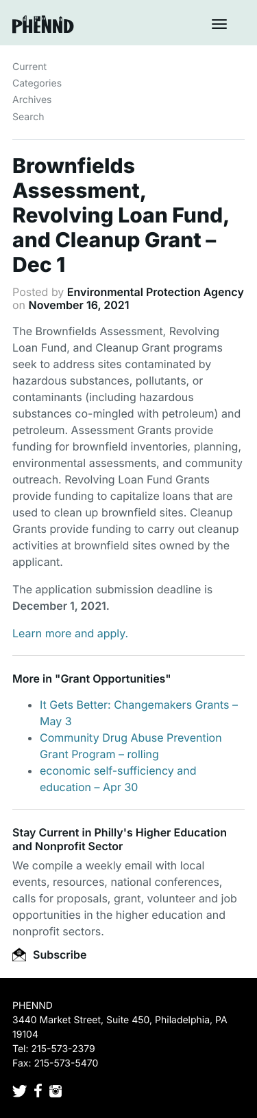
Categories (37, 83)
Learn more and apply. (70, 633)
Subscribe (49, 954)
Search (28, 117)
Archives (32, 100)
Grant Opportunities (112, 678)
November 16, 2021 (79, 305)
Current (29, 67)
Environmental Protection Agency (155, 292)
